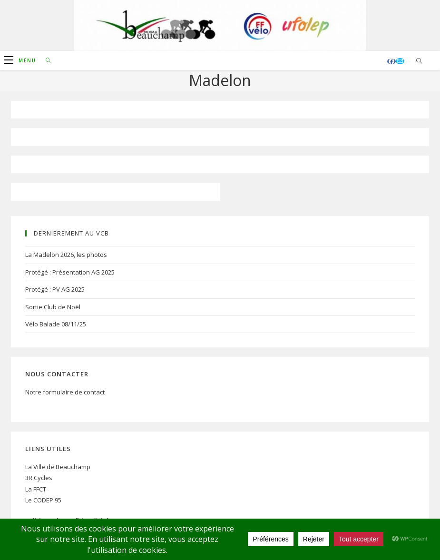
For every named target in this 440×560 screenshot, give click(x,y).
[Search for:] (45, 60)
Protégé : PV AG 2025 (55, 289)
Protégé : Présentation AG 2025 (70, 272)
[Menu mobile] (21, 60)
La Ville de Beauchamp (57, 466)
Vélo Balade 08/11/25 (55, 324)
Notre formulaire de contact (65, 392)
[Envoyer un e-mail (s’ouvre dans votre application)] (400, 61)
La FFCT (35, 489)
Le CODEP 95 (43, 500)
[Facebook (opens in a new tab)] (391, 61)
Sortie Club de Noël (52, 307)
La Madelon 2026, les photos (66, 254)
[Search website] (419, 61)
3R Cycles (38, 477)
